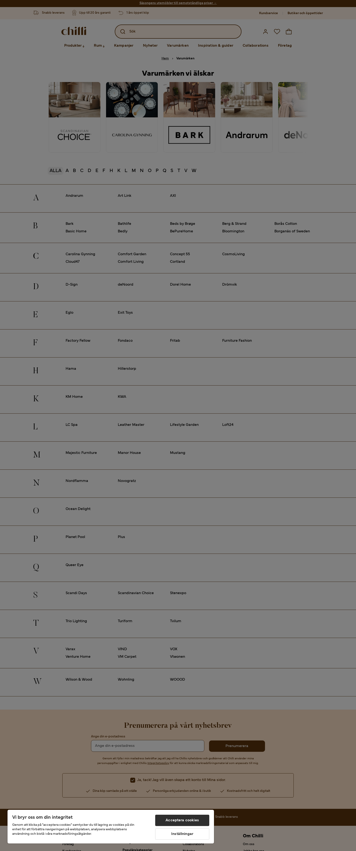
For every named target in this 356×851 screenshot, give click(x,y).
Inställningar (182, 834)
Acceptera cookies (182, 820)
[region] (111, 826)
